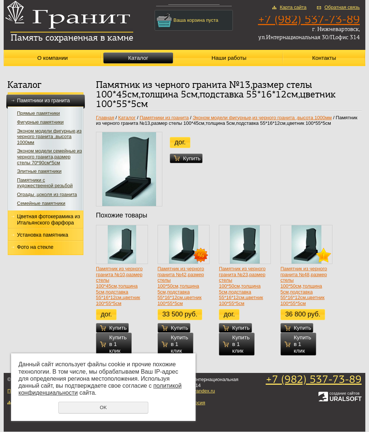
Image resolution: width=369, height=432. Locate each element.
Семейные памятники (41, 203)
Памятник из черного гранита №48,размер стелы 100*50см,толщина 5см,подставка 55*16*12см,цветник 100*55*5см (303, 286)
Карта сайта (293, 7)
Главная (105, 117)
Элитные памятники (39, 171)
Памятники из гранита (45, 101)
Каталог (138, 58)
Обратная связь (342, 7)
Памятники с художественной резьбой (45, 183)
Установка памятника (42, 235)
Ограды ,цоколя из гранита (47, 194)
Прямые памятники (38, 113)
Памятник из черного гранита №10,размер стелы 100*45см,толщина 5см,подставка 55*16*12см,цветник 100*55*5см (119, 286)
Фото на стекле (35, 247)
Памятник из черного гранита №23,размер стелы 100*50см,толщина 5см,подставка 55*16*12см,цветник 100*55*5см (242, 286)
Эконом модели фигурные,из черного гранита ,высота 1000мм (49, 136)
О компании (52, 58)
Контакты (324, 58)
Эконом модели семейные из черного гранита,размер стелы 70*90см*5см (49, 156)
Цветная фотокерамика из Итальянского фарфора (48, 219)
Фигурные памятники (40, 122)
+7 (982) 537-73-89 (314, 380)
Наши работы (228, 58)
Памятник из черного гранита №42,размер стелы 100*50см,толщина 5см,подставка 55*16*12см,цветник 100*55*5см (181, 286)
